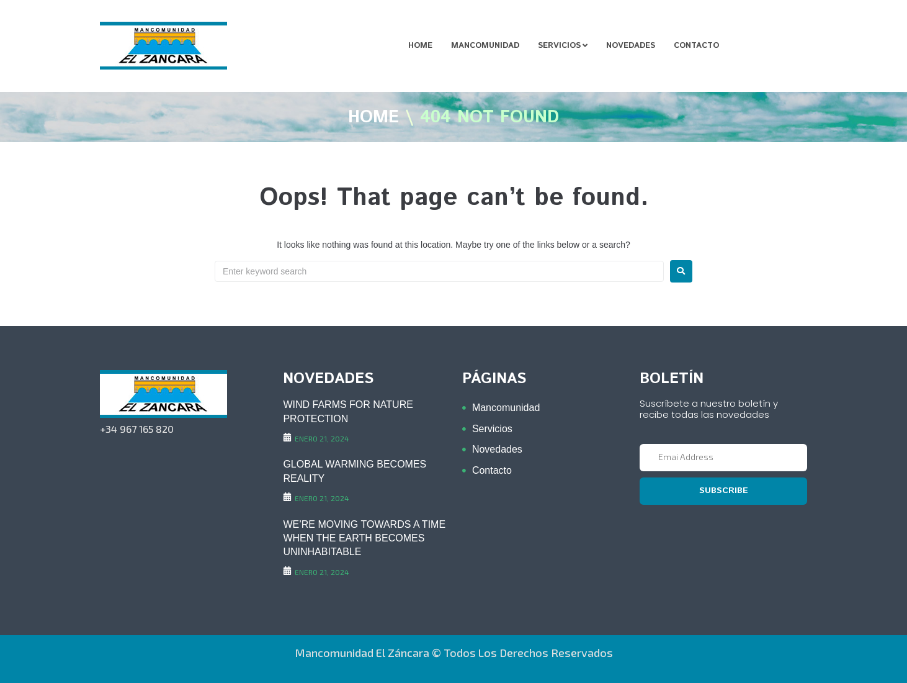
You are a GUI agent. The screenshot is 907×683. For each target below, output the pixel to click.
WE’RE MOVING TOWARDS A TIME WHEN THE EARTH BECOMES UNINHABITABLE (364, 538)
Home (373, 118)
